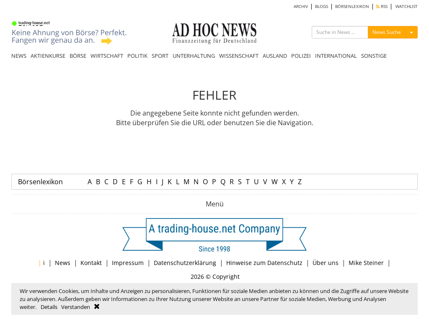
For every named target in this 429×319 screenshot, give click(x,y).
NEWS (18, 55)
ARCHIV (301, 6)
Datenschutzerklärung (185, 263)
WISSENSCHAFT (238, 55)
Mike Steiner (366, 263)
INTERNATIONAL (336, 55)
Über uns (326, 263)
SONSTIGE (374, 55)
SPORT (160, 55)
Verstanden (75, 307)
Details (49, 307)
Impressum (128, 263)
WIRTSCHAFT (106, 55)
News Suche (386, 32)
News (62, 263)
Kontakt (91, 263)
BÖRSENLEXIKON (352, 6)
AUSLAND (275, 55)
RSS (382, 6)
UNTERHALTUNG (194, 55)
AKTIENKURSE (48, 55)
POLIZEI (301, 55)
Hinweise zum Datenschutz (264, 263)
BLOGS (321, 6)
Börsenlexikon (40, 181)
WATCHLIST (406, 6)
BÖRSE (78, 55)
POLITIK (137, 55)
